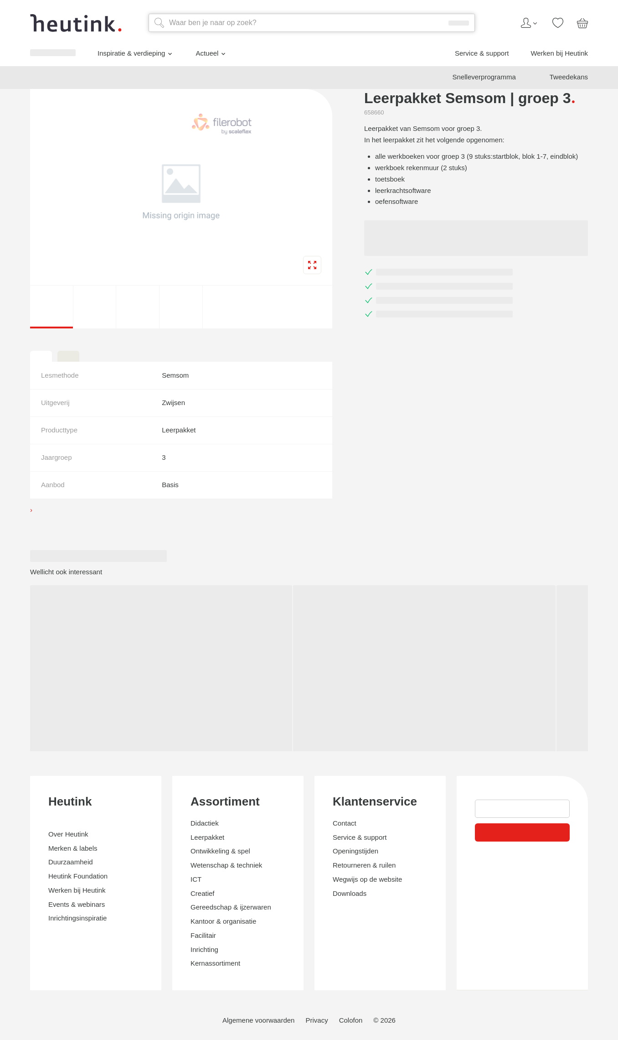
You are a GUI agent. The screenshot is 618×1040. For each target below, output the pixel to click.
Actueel (39, 718)
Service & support (48, 734)
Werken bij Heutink (50, 742)
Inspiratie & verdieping (61, 705)
